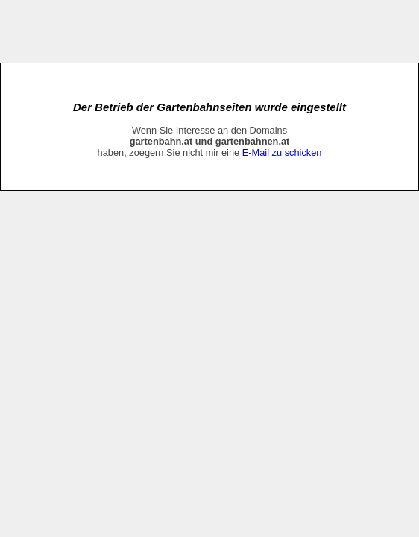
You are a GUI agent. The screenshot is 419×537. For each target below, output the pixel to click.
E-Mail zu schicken (282, 152)
